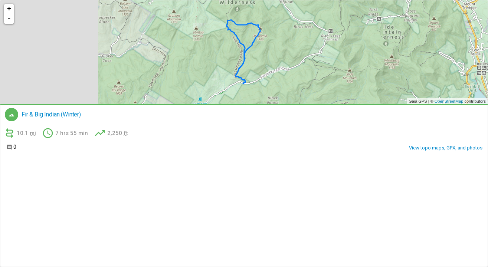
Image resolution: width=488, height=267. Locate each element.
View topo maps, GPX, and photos (445, 148)
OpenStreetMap (449, 101)
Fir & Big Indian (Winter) (51, 115)
